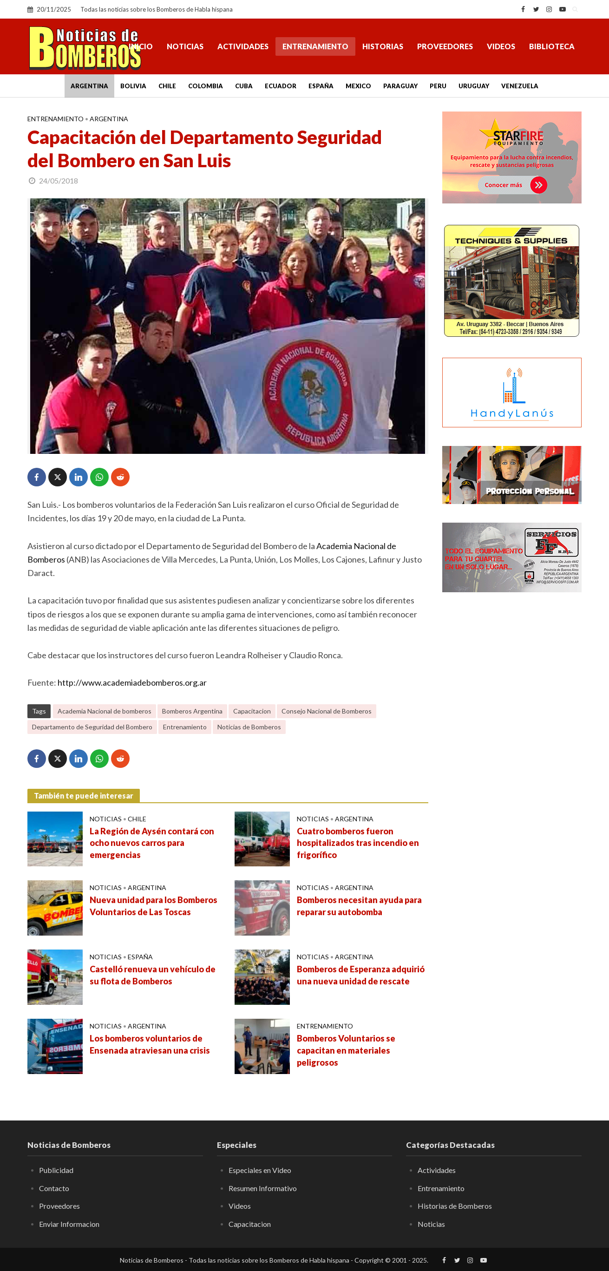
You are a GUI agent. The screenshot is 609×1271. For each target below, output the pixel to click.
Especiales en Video (260, 1170)
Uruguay (473, 86)
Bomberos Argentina (192, 711)
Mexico (358, 86)
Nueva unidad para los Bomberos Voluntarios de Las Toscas (153, 906)
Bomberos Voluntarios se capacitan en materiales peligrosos (346, 1050)
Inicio (141, 46)
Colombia (205, 86)
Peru (438, 86)
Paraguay (400, 86)
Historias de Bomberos (455, 1205)
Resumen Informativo (263, 1188)
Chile (167, 86)
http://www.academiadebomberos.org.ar (132, 682)
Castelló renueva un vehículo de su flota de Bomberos (153, 975)
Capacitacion (252, 711)
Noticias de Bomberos (249, 727)
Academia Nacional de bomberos (104, 711)
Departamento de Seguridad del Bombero (92, 727)
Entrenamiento (315, 46)
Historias (382, 46)
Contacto (54, 1188)
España (321, 86)
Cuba (244, 86)
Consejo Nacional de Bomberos (327, 711)
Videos (501, 46)
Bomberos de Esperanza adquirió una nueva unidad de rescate (361, 975)
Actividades (242, 46)
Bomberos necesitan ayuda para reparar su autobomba (359, 906)
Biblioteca (552, 46)
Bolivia (133, 86)
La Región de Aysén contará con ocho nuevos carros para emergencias (152, 843)
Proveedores (445, 46)
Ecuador (280, 86)
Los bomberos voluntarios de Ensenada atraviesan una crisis (150, 1044)
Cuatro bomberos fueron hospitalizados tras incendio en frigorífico (358, 843)
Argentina (89, 86)
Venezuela (519, 86)
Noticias (185, 46)
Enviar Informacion (69, 1223)
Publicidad (56, 1170)
